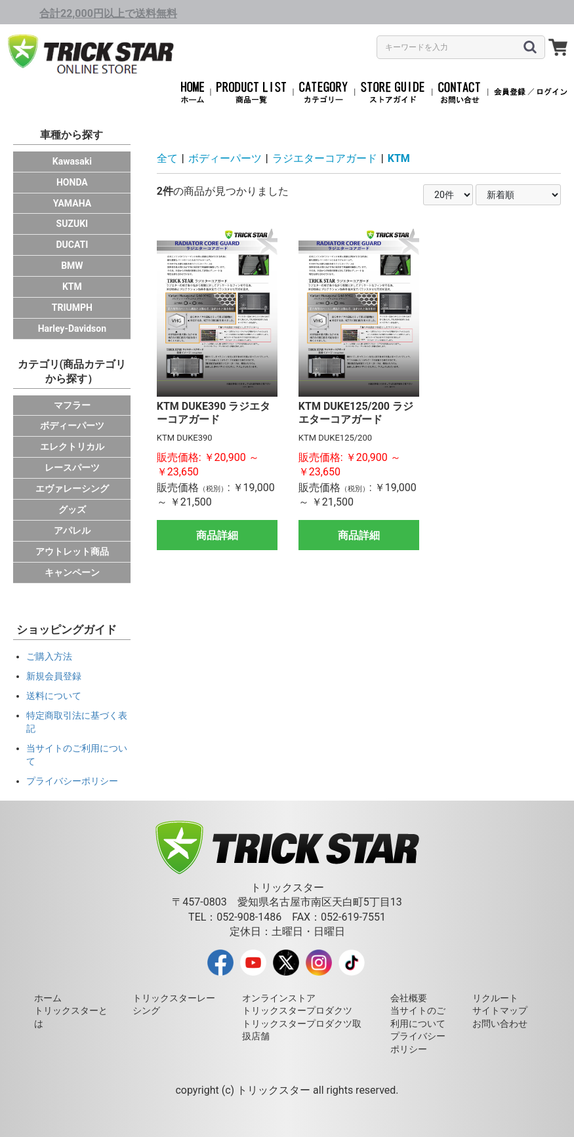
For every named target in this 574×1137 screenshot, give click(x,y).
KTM (72, 286)
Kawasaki (72, 161)
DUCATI (72, 244)
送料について (53, 695)
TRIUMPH (72, 307)
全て (167, 158)
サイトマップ (499, 1010)
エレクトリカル (72, 446)
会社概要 (408, 998)
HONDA (72, 182)
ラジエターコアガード (324, 158)
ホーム (48, 998)
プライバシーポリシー (72, 781)
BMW (72, 265)
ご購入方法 (49, 656)
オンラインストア (279, 998)
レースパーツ (72, 467)
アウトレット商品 (72, 551)
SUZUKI (72, 223)
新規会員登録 (53, 676)
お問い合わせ (499, 1023)
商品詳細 (217, 535)
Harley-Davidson (72, 328)
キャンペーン (72, 572)
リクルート (495, 998)
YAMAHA (72, 203)
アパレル (72, 530)
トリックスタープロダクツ (297, 1010)
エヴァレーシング (72, 488)
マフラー (72, 405)
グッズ (72, 509)
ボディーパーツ (72, 425)
